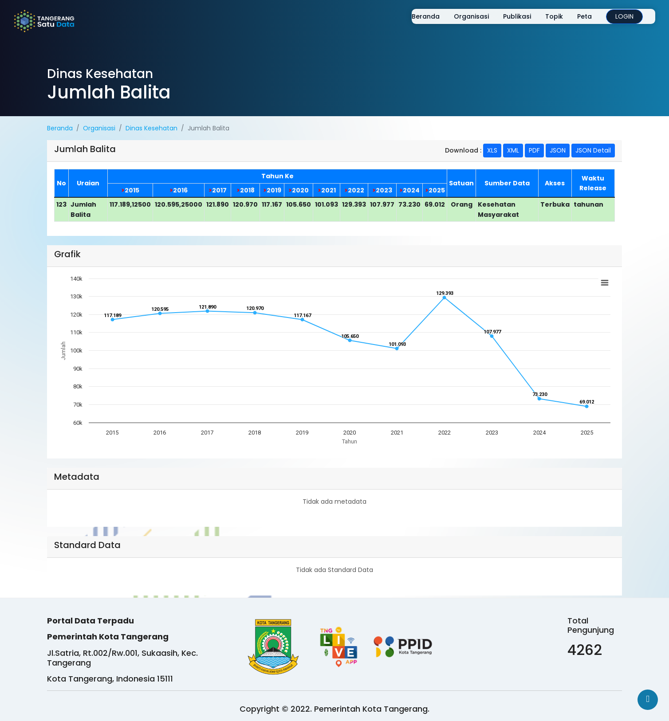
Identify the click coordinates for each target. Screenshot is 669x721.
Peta (578, 23)
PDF (534, 150)
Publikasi (511, 23)
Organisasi (465, 23)
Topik (548, 23)
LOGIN (618, 23)
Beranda (419, 23)
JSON (558, 150)
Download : (463, 150)
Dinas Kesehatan (151, 128)
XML (513, 150)
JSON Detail (593, 150)
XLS (492, 150)
